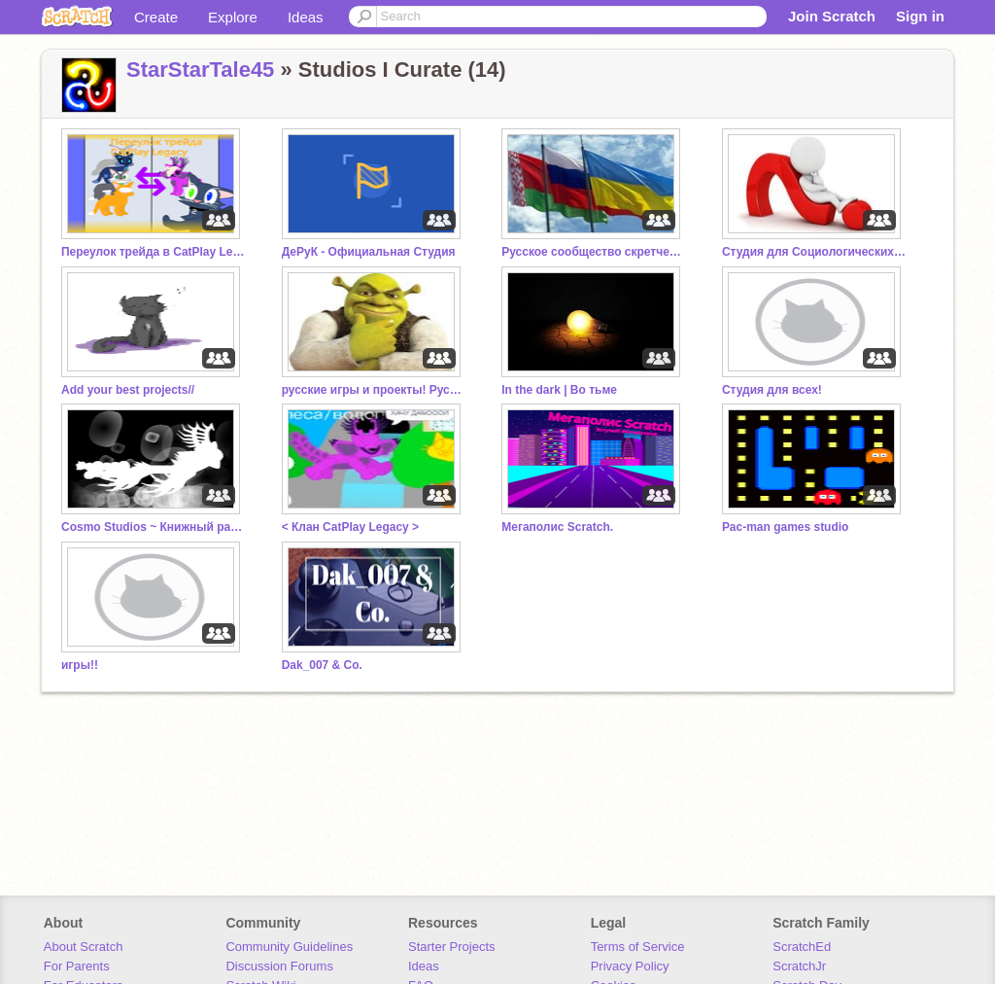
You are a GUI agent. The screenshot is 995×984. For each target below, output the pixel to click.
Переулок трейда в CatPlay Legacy (153, 252)
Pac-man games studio (785, 527)
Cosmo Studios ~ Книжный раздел (153, 527)
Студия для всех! (772, 390)
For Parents (77, 966)
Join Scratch (831, 16)
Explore (232, 17)
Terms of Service (638, 946)
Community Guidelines (289, 946)
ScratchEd (801, 946)
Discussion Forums (279, 966)
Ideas (306, 17)
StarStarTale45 (200, 69)
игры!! (79, 665)
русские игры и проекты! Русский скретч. (374, 390)
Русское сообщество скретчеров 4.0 (593, 252)
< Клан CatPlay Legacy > (350, 527)
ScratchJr (799, 966)
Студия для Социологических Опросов (814, 252)
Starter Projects (452, 946)
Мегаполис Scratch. (557, 527)
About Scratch (83, 946)
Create (156, 17)
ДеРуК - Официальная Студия (369, 252)
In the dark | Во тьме (559, 390)
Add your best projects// (127, 390)
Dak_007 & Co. (322, 665)
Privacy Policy (630, 966)
